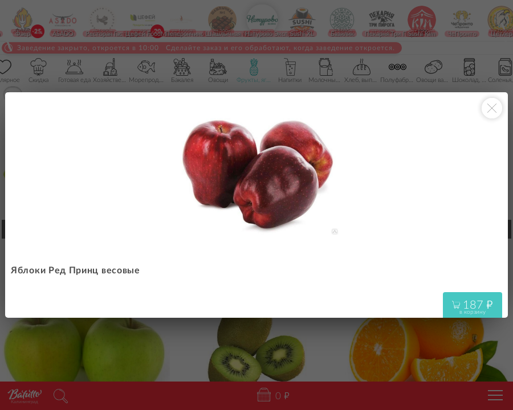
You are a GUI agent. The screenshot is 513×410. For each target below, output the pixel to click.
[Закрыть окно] (492, 108)
